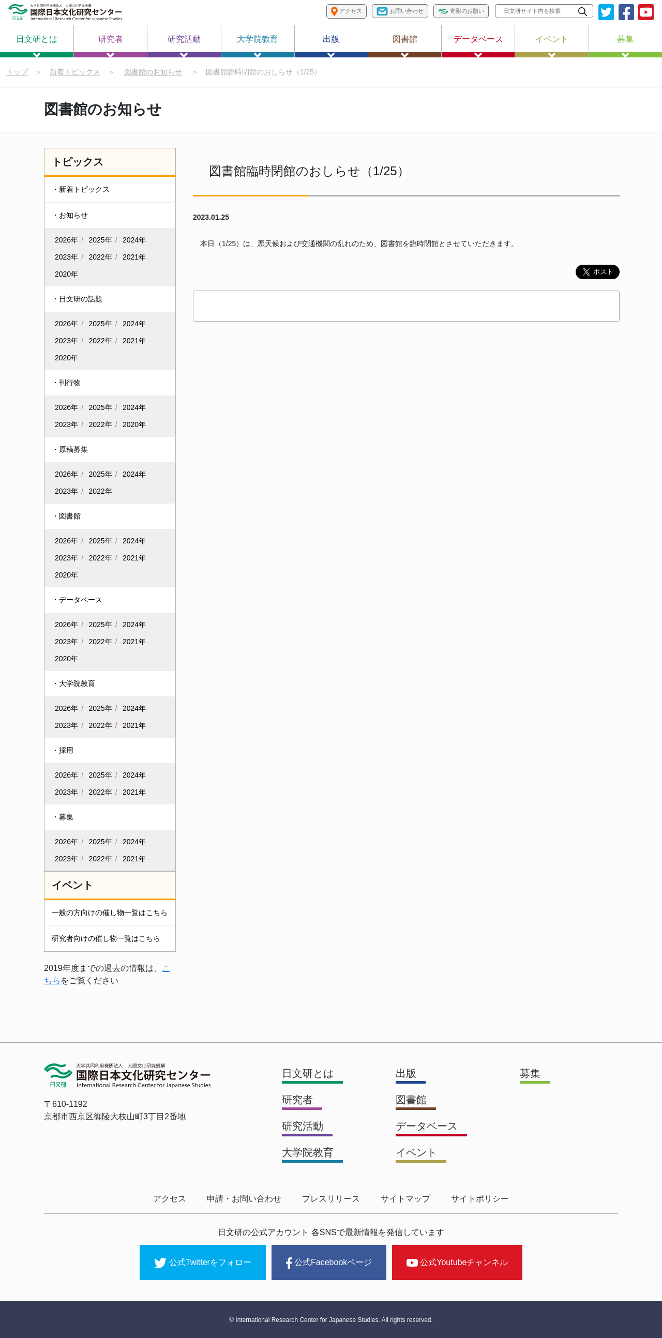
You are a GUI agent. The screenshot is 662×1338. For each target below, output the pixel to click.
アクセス (169, 1198)
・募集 (62, 817)
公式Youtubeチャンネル (457, 1262)
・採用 (62, 750)
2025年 (100, 240)
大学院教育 (257, 46)
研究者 (110, 46)
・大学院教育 (73, 683)
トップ (17, 72)
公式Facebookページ (329, 1263)
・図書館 (66, 516)
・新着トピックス (81, 189)
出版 (331, 46)
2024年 (134, 240)
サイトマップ (405, 1198)
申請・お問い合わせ (244, 1198)
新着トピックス (75, 72)
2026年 (66, 240)
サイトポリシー (480, 1198)
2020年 (66, 274)
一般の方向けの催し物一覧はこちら (110, 912)
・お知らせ (70, 215)
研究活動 (184, 46)
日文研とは (36, 46)
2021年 (134, 257)
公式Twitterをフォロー (202, 1263)
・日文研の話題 (77, 299)
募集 (625, 46)
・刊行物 (66, 382)
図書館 (405, 46)
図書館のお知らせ (153, 72)
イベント (551, 46)
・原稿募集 (70, 449)
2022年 (100, 257)
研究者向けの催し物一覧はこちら (106, 938)
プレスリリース (331, 1198)
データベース (478, 46)
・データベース (77, 600)
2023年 (66, 257)
